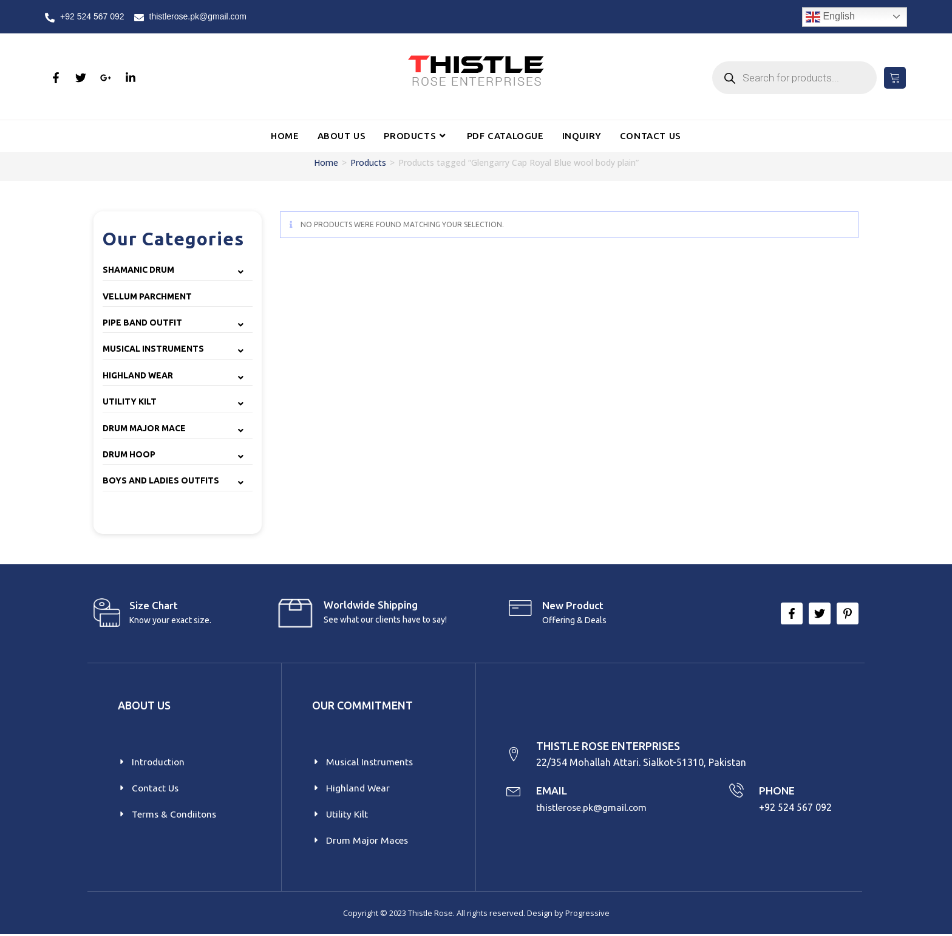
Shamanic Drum (138, 270)
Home (326, 162)
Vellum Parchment (147, 296)
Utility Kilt (130, 401)
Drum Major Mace (144, 428)
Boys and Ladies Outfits (161, 480)
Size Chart (153, 605)
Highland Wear (138, 375)
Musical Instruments (153, 349)
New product (573, 605)
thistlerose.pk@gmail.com (593, 807)
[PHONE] (736, 791)
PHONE (777, 791)
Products (368, 162)
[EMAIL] (514, 791)
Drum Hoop (129, 454)
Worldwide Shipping (371, 604)
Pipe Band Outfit (142, 322)
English (830, 17)
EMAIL (553, 791)
